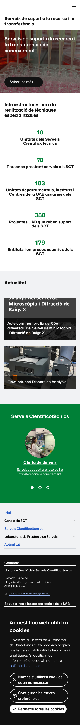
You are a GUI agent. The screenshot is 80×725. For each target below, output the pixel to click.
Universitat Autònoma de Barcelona (22, 8)
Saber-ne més (23, 83)
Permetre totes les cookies (38, 708)
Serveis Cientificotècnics (23, 528)
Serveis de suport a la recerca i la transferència (39, 21)
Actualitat (12, 544)
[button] (32, 488)
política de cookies (25, 666)
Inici (7, 513)
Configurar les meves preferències (33, 695)
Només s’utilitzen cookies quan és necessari (37, 680)
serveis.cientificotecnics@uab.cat (29, 593)
